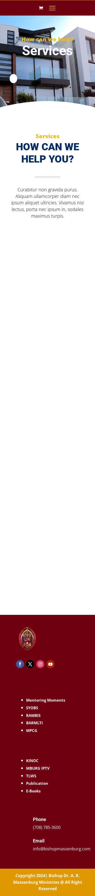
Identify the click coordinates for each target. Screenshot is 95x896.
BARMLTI (34, 722)
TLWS (31, 775)
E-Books (33, 790)
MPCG (31, 730)
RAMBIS (33, 715)
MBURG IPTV (38, 768)
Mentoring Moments (45, 700)
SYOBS (32, 707)
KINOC (32, 760)
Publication (37, 783)
